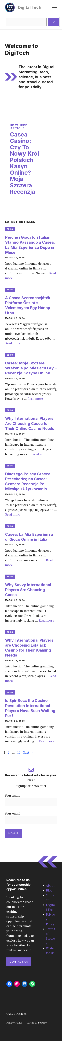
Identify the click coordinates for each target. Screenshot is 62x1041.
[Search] (53, 22)
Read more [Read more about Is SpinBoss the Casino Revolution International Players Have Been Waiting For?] (46, 741)
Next (28, 753)
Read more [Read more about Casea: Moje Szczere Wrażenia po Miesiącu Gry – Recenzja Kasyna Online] (35, 399)
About (50, 886)
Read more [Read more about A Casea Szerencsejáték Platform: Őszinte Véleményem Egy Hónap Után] (12, 343)
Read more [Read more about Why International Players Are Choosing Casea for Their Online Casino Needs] (39, 454)
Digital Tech (29, 7)
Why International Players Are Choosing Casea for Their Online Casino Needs (29, 423)
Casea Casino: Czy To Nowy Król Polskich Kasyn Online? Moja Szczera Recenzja (24, 163)
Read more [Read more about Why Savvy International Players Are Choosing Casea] (46, 621)
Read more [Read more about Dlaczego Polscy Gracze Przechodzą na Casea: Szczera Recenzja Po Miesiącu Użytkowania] (12, 515)
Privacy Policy (14, 1022)
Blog (10, 229)
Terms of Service (36, 1022)
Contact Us (19, 961)
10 (19, 753)
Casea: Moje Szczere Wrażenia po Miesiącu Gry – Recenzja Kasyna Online (31, 368)
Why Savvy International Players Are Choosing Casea (28, 589)
